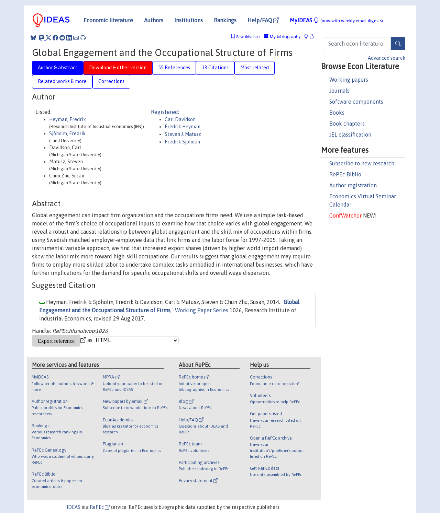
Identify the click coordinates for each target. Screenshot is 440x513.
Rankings (225, 20)
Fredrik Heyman (182, 126)
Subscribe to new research (361, 163)
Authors (153, 20)
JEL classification (350, 134)
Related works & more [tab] (62, 81)
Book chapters (347, 123)
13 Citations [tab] (215, 67)
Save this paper (248, 37)
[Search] (398, 43)
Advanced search (386, 58)
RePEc (100, 507)
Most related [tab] (254, 67)
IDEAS (73, 507)
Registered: (165, 112)
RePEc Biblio (345, 174)
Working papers (348, 80)
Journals (339, 91)
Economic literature (108, 20)
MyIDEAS (336, 20)
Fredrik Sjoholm (182, 141)
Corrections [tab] (111, 81)
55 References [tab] (174, 67)
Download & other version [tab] (117, 67)
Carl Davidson (180, 119)
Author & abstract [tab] (57, 67)
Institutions (188, 20)
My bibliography (282, 36)
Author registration (353, 185)
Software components (356, 101)
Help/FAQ (263, 20)
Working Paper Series (201, 310)
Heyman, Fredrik (67, 119)
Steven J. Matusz (183, 134)
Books (336, 112)
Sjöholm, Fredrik (67, 133)
